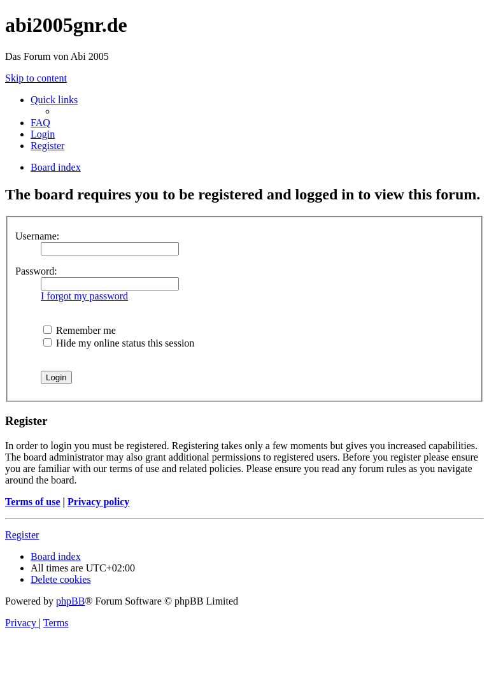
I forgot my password (84, 295)
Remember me (79, 330)
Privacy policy (98, 501)
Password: (36, 271)
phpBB (70, 601)
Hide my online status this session (118, 343)
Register (22, 534)
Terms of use (32, 501)
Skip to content (36, 78)
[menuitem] (40, 122)
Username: (37, 236)
